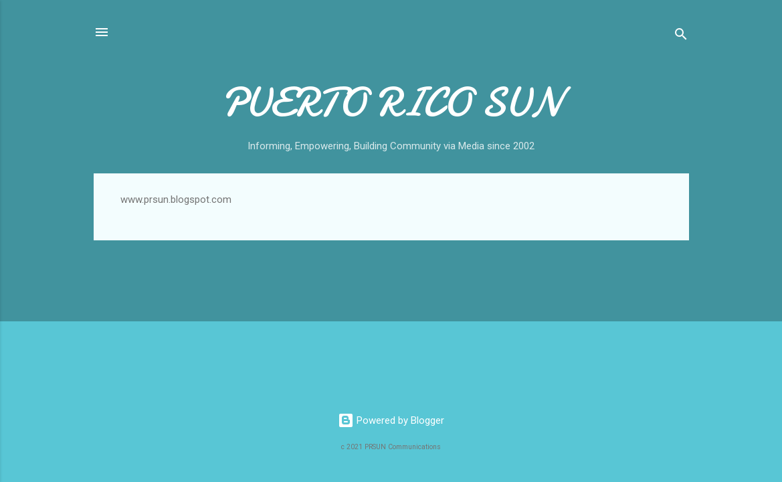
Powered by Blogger (391, 420)
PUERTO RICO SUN (391, 102)
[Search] (681, 36)
